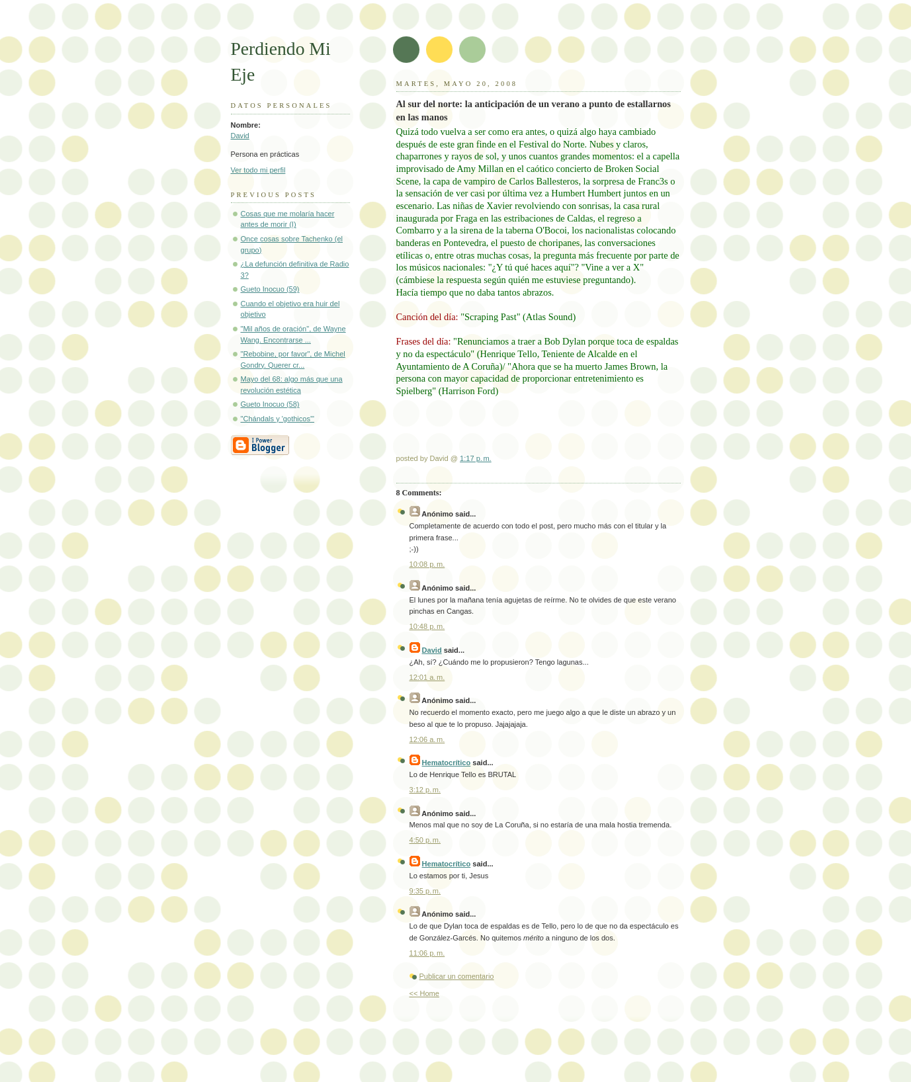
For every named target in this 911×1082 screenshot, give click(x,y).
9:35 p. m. (425, 891)
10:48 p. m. (427, 626)
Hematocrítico (446, 763)
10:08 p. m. (427, 564)
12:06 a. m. (427, 739)
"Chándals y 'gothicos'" (278, 419)
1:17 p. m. (476, 458)
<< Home (424, 993)
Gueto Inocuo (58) (270, 404)
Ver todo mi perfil (258, 170)
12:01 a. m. (427, 677)
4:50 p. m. (425, 840)
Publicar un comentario (456, 976)
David (240, 136)
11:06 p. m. (427, 953)
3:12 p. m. (425, 790)
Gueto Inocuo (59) (270, 289)
